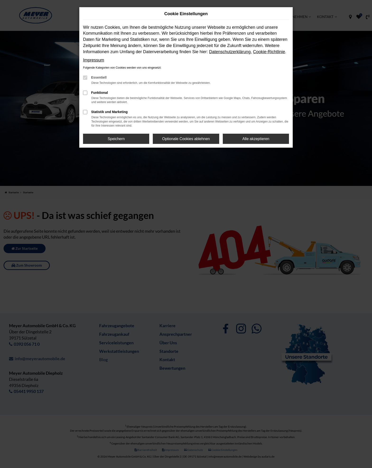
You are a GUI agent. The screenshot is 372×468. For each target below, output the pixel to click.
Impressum (93, 60)
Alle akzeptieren (255, 139)
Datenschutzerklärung (230, 51)
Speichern (116, 139)
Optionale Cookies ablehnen (186, 139)
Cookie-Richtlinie (269, 51)
